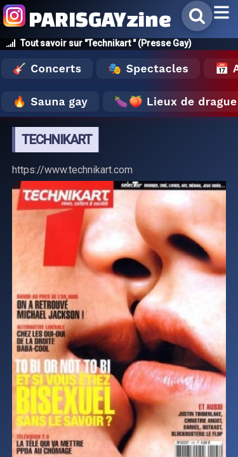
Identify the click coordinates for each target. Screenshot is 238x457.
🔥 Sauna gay (50, 101)
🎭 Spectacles (148, 68)
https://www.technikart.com (72, 170)
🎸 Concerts (47, 68)
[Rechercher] (197, 16)
